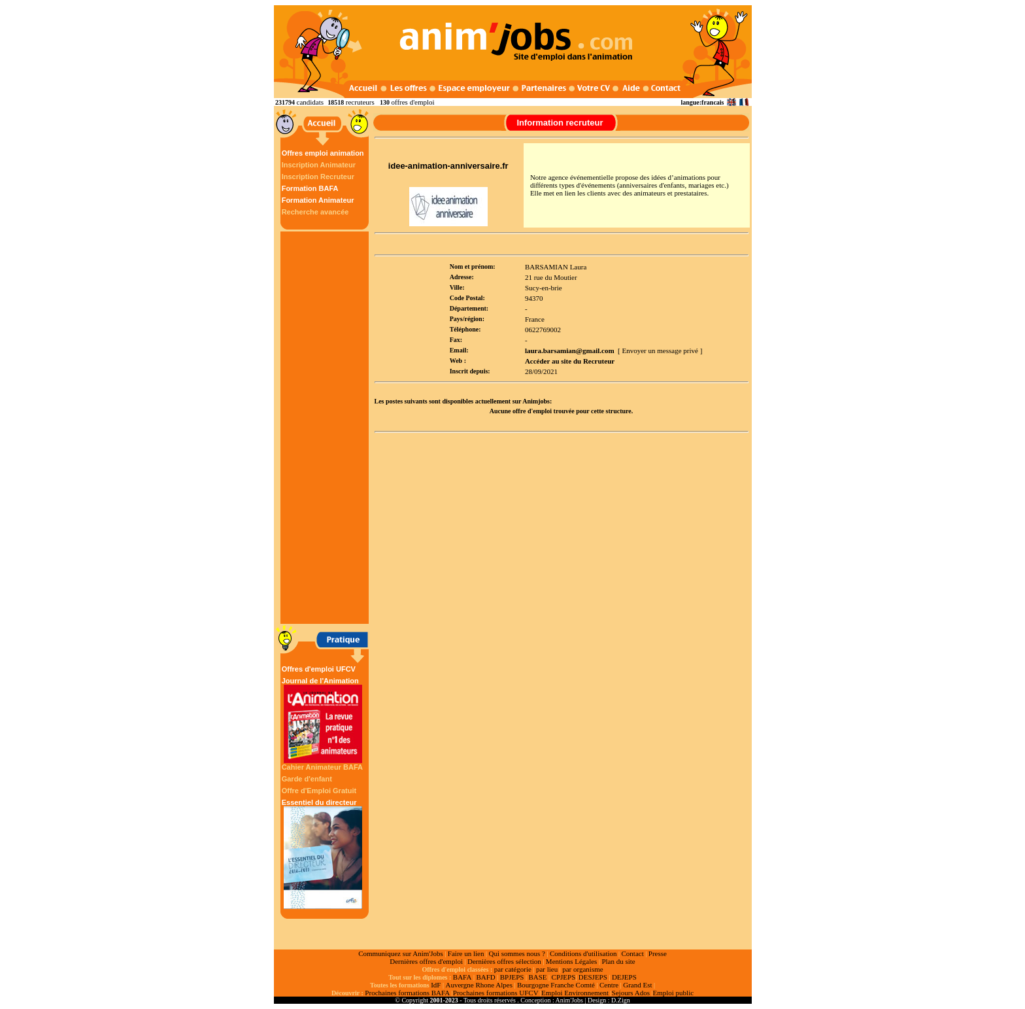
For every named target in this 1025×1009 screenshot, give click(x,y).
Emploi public (673, 993)
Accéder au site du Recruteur (569, 361)
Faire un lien (466, 953)
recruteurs (360, 102)
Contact (633, 953)
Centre (608, 985)
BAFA (462, 977)
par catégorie (512, 969)
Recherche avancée (315, 212)
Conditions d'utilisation (583, 953)
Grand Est (637, 985)
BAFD (485, 977)
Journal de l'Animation (323, 720)
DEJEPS (624, 977)
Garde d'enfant (307, 779)
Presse (657, 953)
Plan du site (618, 961)
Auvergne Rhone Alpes (478, 985)
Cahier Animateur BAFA (322, 767)
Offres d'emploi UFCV (319, 669)
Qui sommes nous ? (516, 953)
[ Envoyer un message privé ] (660, 350)
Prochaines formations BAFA (407, 993)
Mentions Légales (571, 961)
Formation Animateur (318, 200)
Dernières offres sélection (504, 961)
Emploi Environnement (575, 993)
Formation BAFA (310, 188)
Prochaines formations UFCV (496, 993)
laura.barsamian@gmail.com (569, 350)
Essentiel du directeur (323, 853)
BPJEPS (512, 977)
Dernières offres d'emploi (426, 961)
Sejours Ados (631, 993)
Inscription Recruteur (318, 176)
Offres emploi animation (323, 153)
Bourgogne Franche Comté (556, 985)
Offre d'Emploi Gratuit (319, 791)
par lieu (547, 969)
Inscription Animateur (319, 165)
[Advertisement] (326, 427)
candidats (310, 102)
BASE (537, 977)
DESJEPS (593, 977)
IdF (436, 985)
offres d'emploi (412, 102)
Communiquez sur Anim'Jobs (400, 953)
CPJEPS (564, 977)
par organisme (582, 969)
